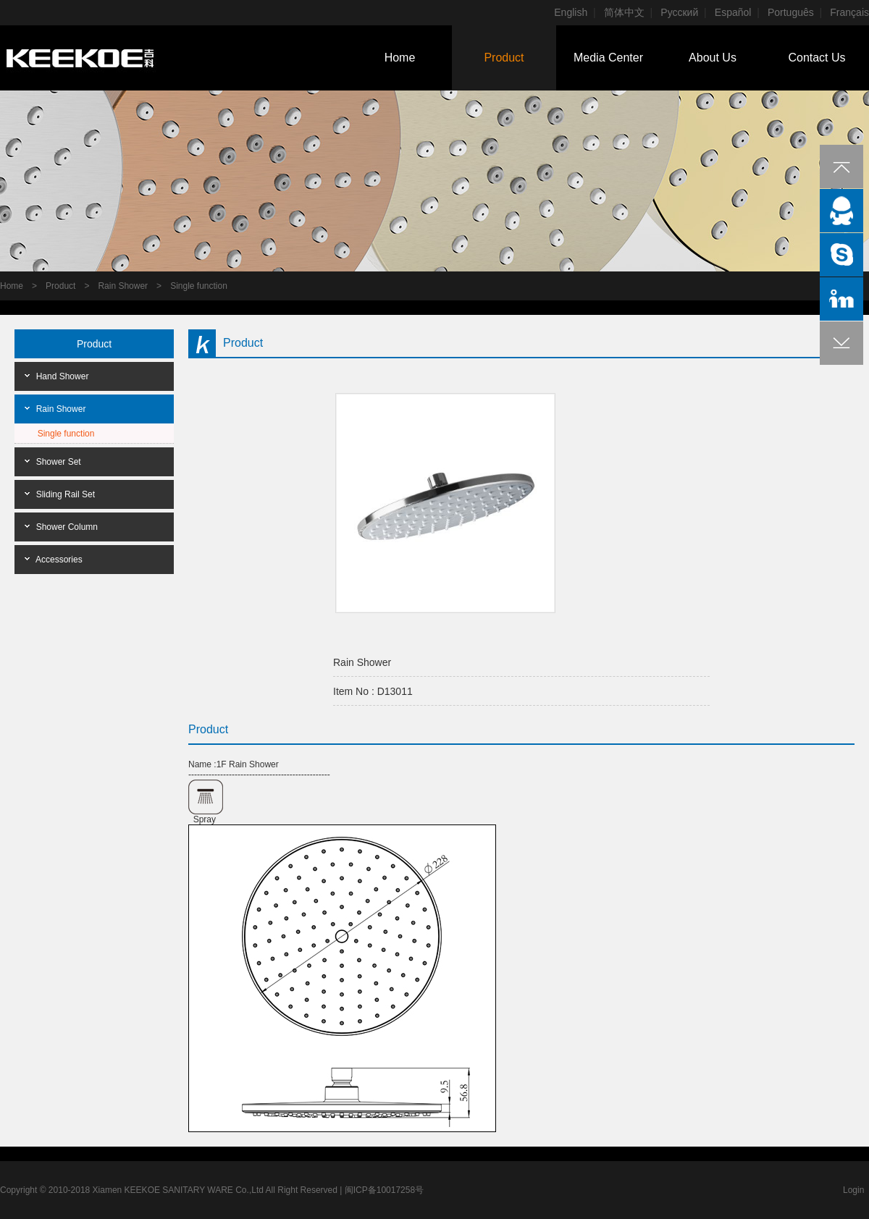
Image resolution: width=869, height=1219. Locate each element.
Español (733, 12)
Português (791, 12)
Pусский (679, 12)
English (570, 12)
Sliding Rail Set (65, 494)
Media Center (608, 57)
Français (849, 12)
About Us (712, 57)
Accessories (59, 559)
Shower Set (58, 462)
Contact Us (816, 57)
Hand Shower (62, 376)
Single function (198, 286)
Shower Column (67, 527)
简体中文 (624, 12)
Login (853, 1190)
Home (400, 57)
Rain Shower (123, 286)
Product (504, 57)
